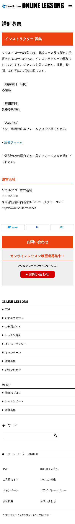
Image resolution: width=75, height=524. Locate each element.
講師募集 (10, 361)
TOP (8, 309)
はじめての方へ (14, 318)
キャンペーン (13, 352)
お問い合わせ (13, 369)
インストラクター (15, 343)
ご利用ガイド (13, 326)
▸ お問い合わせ (37, 274)
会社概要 (8, 501)
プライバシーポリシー (53, 490)
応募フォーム (13, 142)
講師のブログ (13, 392)
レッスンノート (14, 401)
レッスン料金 (13, 335)
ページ (13, 453)
